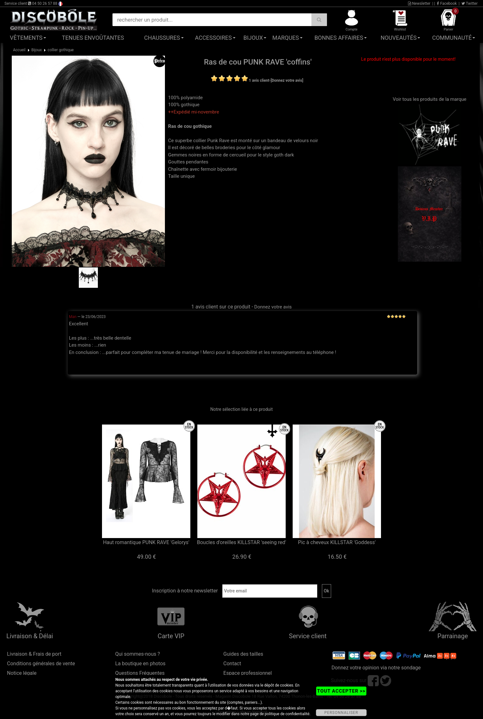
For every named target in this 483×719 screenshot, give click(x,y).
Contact (232, 663)
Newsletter (419, 3)
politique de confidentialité (287, 714)
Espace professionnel (247, 673)
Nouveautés (399, 37)
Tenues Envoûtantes (93, 37)
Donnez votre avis (273, 307)
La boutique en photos (140, 663)
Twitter (469, 3)
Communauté (452, 37)
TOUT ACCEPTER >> (341, 691)
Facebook (447, 3)
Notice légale (22, 673)
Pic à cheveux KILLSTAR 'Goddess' (337, 542)
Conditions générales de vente (41, 663)
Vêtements (26, 37)
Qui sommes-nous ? (137, 654)
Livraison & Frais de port (34, 654)
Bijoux (253, 37)
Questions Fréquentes (140, 673)
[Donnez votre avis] (287, 80)
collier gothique (61, 50)
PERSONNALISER (341, 712)
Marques (285, 37)
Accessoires (213, 37)
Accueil (19, 50)
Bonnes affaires (338, 37)
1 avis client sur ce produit (220, 307)
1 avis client (259, 80)
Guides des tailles (243, 654)
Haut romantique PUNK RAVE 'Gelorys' (146, 542)
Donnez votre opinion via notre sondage (376, 668)
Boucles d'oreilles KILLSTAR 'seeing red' (241, 542)
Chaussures (162, 37)
